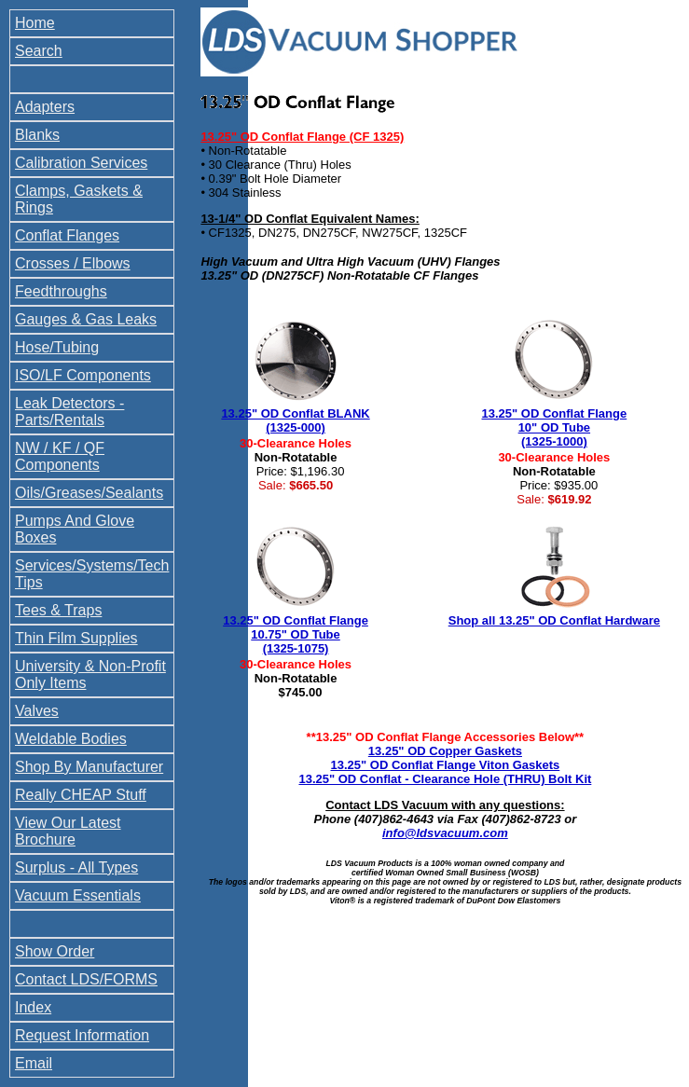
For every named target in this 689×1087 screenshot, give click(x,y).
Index (33, 1007)
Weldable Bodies (71, 739)
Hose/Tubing (57, 347)
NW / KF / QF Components (59, 456)
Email (33, 1063)
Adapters (45, 107)
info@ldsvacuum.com (445, 833)
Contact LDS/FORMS (86, 979)
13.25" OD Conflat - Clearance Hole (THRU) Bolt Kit (444, 779)
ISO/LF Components (83, 375)
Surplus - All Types (76, 867)
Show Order (54, 951)
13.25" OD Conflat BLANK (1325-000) (295, 420)
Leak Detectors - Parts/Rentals (69, 411)
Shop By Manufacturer (89, 767)
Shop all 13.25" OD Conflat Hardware (554, 620)
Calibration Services (81, 163)
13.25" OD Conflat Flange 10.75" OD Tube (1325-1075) (295, 634)
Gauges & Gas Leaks (86, 319)
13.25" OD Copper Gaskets (445, 751)
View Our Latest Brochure (68, 831)
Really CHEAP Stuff (80, 795)
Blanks (37, 135)
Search (38, 51)
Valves (37, 711)
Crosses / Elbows (73, 263)
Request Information (82, 1035)
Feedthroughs (61, 291)
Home (35, 23)
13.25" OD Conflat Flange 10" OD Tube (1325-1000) (554, 427)
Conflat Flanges (67, 235)
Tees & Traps (58, 610)
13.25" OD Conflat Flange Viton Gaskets (445, 765)
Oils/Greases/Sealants (89, 493)
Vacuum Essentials (78, 895)
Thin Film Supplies (76, 638)
